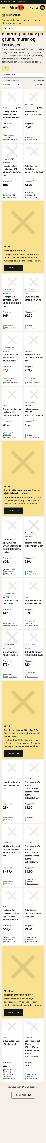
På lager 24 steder (11, 626)
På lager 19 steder (11, 677)
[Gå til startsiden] (17, 8)
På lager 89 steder (11, 140)
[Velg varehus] (31, 7)
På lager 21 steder (33, 626)
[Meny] (3, 7)
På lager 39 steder (11, 383)
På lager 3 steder (10, 574)
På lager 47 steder (11, 197)
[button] (23, 75)
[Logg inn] (37, 7)
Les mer (13, 268)
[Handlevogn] (42, 7)
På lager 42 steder (33, 437)
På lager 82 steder (33, 574)
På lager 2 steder (10, 437)
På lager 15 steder (33, 140)
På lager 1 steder (32, 197)
